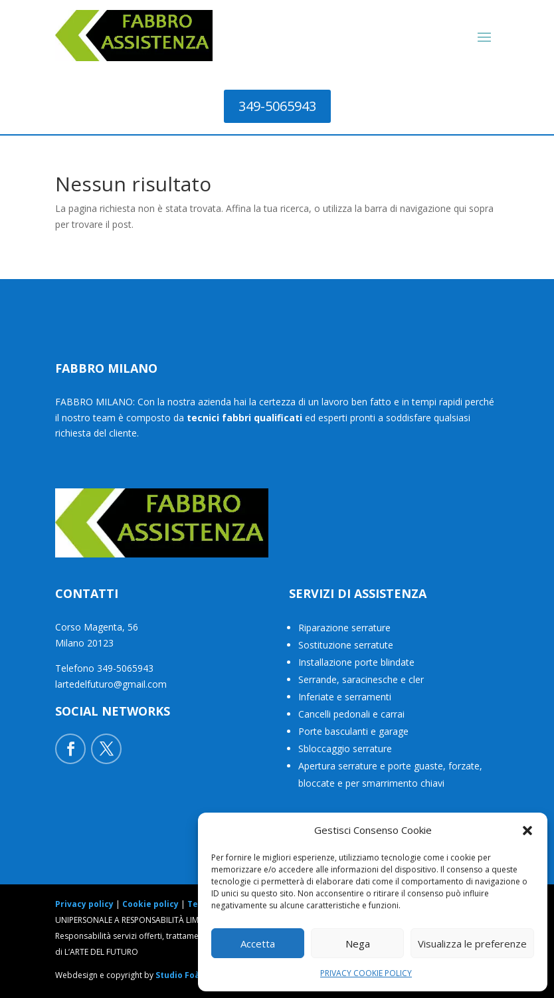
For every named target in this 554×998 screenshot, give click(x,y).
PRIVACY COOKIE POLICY (366, 973)
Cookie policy (150, 904)
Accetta (257, 943)
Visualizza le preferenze (472, 943)
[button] (527, 830)
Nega (357, 943)
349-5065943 (277, 106)
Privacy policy (84, 904)
